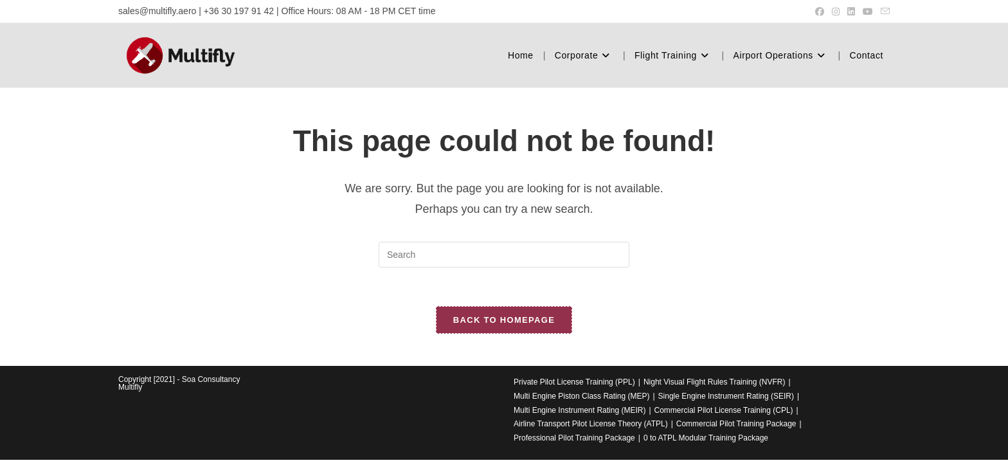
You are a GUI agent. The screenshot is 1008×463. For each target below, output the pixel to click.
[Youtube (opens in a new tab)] (868, 11)
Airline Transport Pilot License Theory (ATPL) (591, 423)
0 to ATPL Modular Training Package (706, 437)
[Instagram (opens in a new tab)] (835, 11)
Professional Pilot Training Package (574, 437)
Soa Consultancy (211, 379)
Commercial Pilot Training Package (736, 423)
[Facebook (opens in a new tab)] (819, 11)
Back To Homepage (504, 320)
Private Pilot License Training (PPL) (574, 381)
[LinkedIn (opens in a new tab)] (851, 11)
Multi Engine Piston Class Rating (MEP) (581, 396)
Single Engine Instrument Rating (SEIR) (726, 396)
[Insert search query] (504, 255)
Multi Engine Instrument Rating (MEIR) (579, 410)
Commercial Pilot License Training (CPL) (723, 410)
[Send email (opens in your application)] (883, 11)
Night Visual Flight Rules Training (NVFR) (715, 381)
